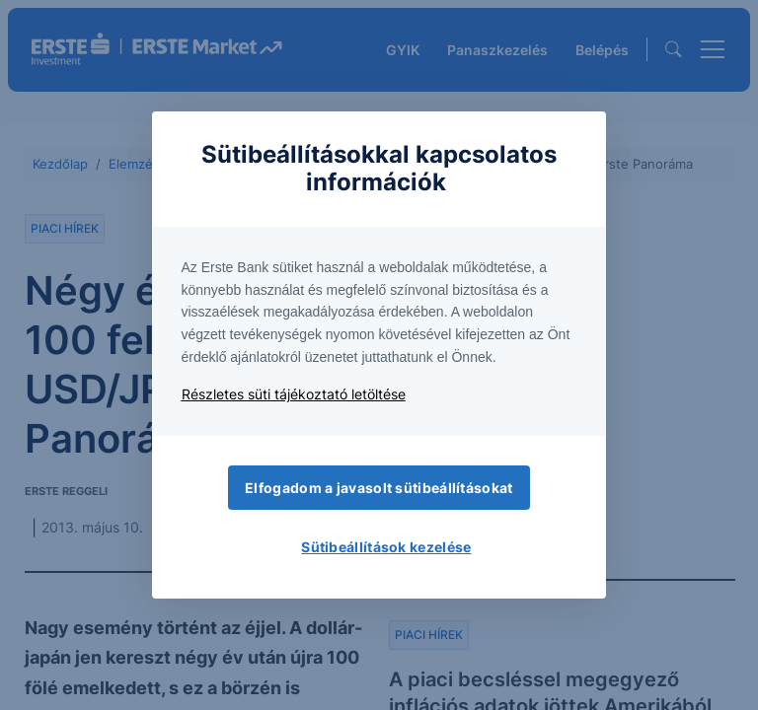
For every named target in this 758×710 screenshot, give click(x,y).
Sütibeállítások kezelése (386, 546)
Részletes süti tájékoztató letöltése (294, 394)
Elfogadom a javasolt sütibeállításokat (378, 487)
